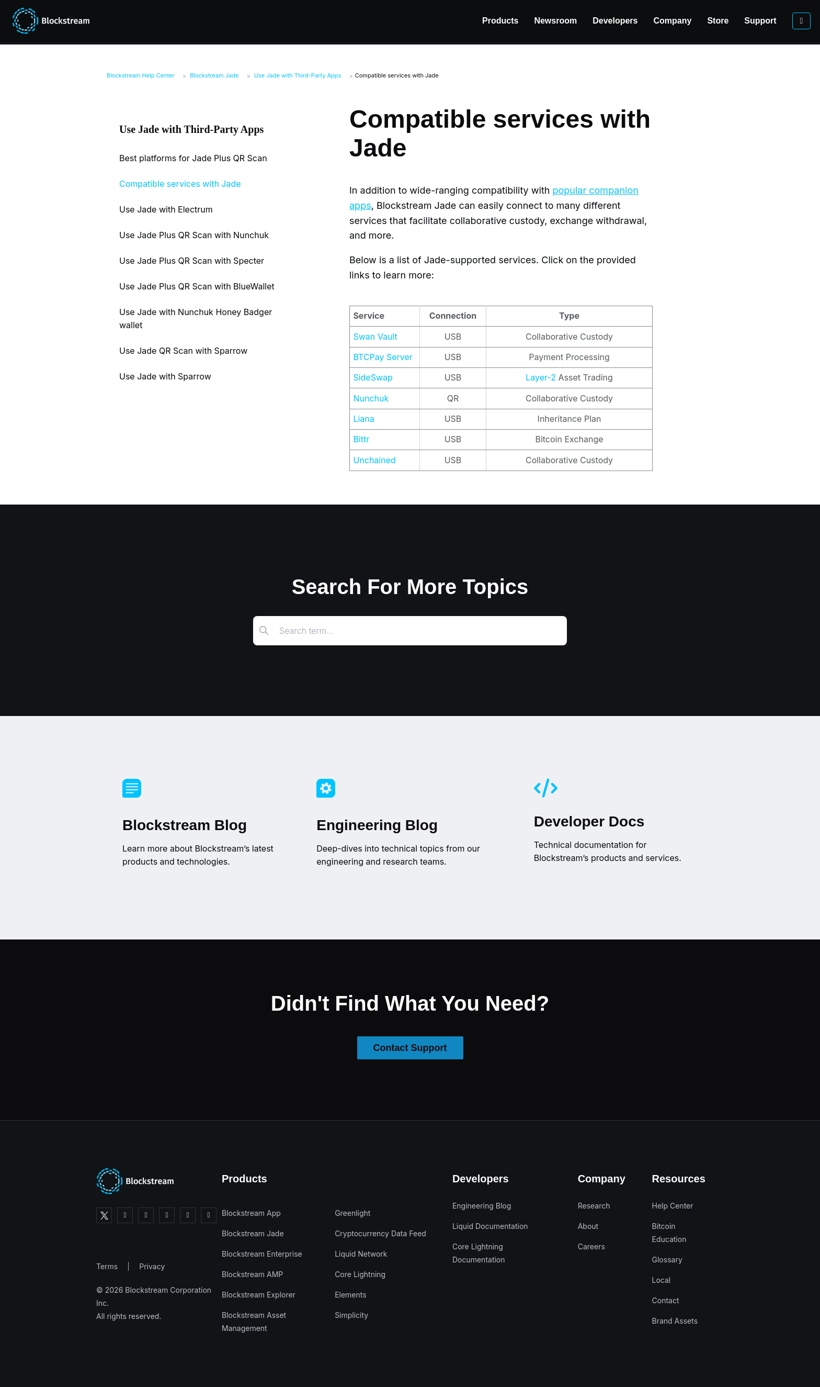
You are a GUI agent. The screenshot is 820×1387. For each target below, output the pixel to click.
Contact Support (410, 1048)
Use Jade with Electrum (166, 209)
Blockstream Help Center (141, 75)
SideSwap (372, 377)
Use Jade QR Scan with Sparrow (183, 350)
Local (661, 1280)
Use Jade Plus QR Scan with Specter (191, 260)
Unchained (374, 460)
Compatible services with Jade (397, 75)
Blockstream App (251, 1213)
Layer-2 (541, 377)
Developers (564, 20)
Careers (591, 1246)
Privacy (152, 1266)
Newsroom (504, 20)
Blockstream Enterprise (262, 1253)
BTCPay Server (382, 357)
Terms (107, 1266)
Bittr (361, 439)
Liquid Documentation (490, 1226)
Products (449, 20)
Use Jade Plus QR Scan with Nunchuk (194, 235)
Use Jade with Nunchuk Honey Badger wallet (195, 318)
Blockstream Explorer (258, 1294)
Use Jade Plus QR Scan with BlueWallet (197, 286)
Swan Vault (375, 336)
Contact (665, 1300)
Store (667, 20)
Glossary (667, 1259)
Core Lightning (360, 1274)
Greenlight (352, 1213)
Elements (351, 1294)
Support (709, 20)
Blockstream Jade (214, 75)
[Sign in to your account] (750, 21)
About (588, 1226)
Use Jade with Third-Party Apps (297, 75)
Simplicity (351, 1315)
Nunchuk (371, 398)
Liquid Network (361, 1253)
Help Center (672, 1205)
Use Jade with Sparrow (165, 376)
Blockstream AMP (252, 1274)
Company (621, 20)
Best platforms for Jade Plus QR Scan (193, 158)
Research (594, 1205)
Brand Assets (675, 1320)
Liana (363, 418)
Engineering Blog (481, 1205)
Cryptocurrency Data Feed (380, 1233)
